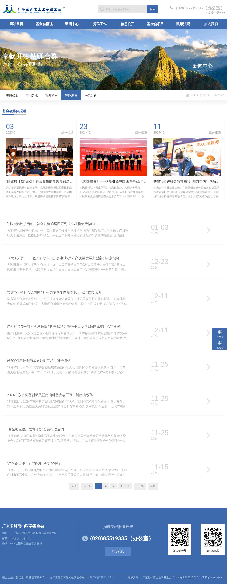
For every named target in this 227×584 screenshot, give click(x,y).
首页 (193, 95)
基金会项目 (155, 24)
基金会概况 (44, 24)
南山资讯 (32, 95)
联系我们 (118, 551)
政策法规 (183, 24)
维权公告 (91, 95)
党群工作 (100, 24)
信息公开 (127, 24)
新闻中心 (72, 24)
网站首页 (16, 24)
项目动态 (12, 95)
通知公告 (51, 95)
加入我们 (211, 24)
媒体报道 (71, 95)
